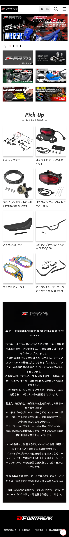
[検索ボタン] (55, 9)
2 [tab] (13, 46)
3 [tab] (17, 46)
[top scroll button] (63, 532)
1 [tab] (10, 46)
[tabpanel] (34, 28)
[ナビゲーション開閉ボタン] (64, 9)
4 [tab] (20, 46)
